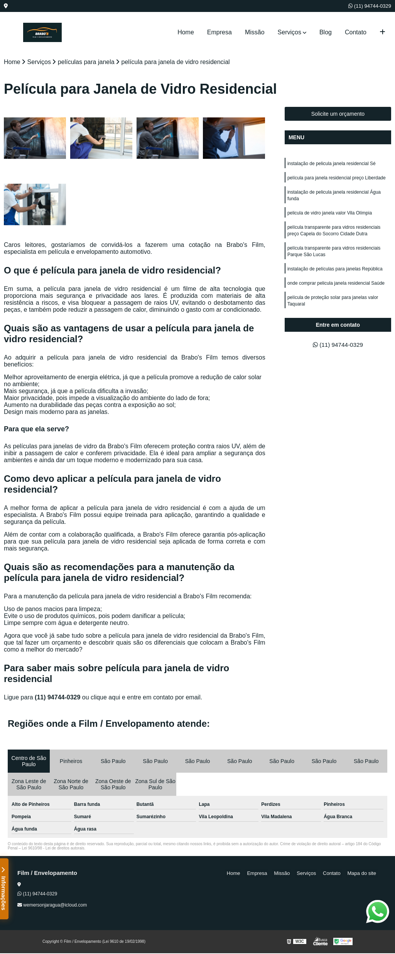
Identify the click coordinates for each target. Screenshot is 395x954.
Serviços (289, 32)
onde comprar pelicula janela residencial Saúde (336, 287)
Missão (255, 32)
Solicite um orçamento (338, 114)
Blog (325, 32)
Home (185, 32)
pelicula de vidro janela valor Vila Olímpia (330, 215)
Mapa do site (363, 874)
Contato (355, 32)
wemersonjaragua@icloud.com (52, 905)
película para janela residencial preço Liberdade (336, 179)
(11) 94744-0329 (369, 6)
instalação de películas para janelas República (335, 273)
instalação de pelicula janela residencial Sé (331, 164)
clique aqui (105, 698)
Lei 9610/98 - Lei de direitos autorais (53, 849)
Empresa (219, 32)
